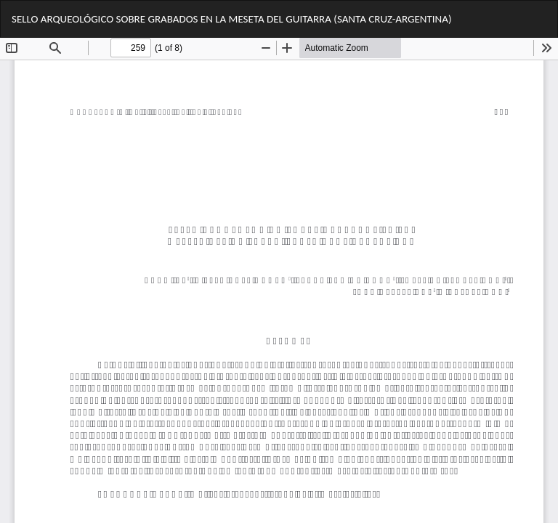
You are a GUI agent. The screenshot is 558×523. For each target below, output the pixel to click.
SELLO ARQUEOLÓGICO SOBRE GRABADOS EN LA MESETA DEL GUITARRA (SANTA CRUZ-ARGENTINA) (231, 18)
